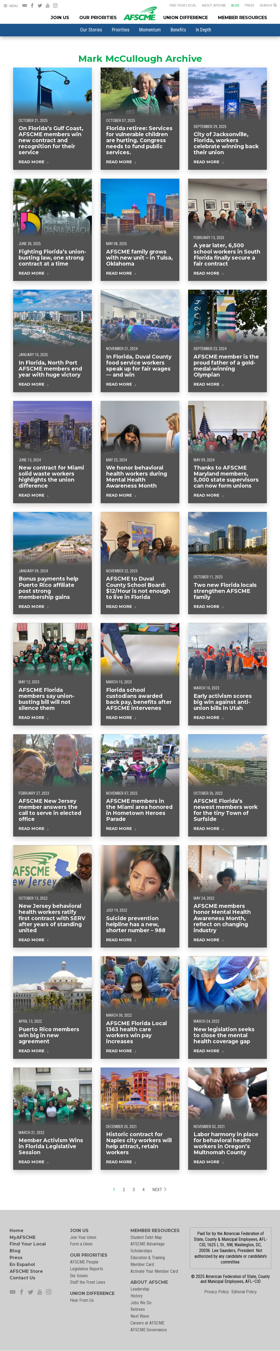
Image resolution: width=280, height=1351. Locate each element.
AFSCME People (84, 1262)
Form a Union (81, 1244)
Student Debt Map (146, 1237)
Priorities (120, 30)
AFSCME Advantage (147, 1244)
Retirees (137, 1309)
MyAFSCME (23, 1237)
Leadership (139, 1289)
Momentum (150, 30)
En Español (22, 1264)
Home (17, 1230)
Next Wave (139, 1316)
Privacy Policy (216, 1291)
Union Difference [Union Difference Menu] (185, 17)
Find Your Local (179, 5)
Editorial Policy (244, 1291)
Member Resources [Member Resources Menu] (242, 17)
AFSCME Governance (148, 1329)
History (136, 1296)
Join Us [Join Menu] (60, 17)
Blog (232, 5)
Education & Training (147, 1257)
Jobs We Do (140, 1302)
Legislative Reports (86, 1268)
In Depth (203, 30)
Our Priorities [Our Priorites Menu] (98, 17)
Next (159, 1201)
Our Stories (91, 30)
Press (246, 5)
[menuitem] (91, 30)
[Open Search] (268, 5)
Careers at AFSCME (147, 1323)
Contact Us (22, 1277)
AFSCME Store (26, 1271)
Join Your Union (83, 1237)
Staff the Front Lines (87, 1282)
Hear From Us (82, 1300)
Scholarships (141, 1250)
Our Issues (79, 1275)
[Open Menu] (10, 6)
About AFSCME (210, 5)
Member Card (142, 1264)
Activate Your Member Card (154, 1271)
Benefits (178, 30)
